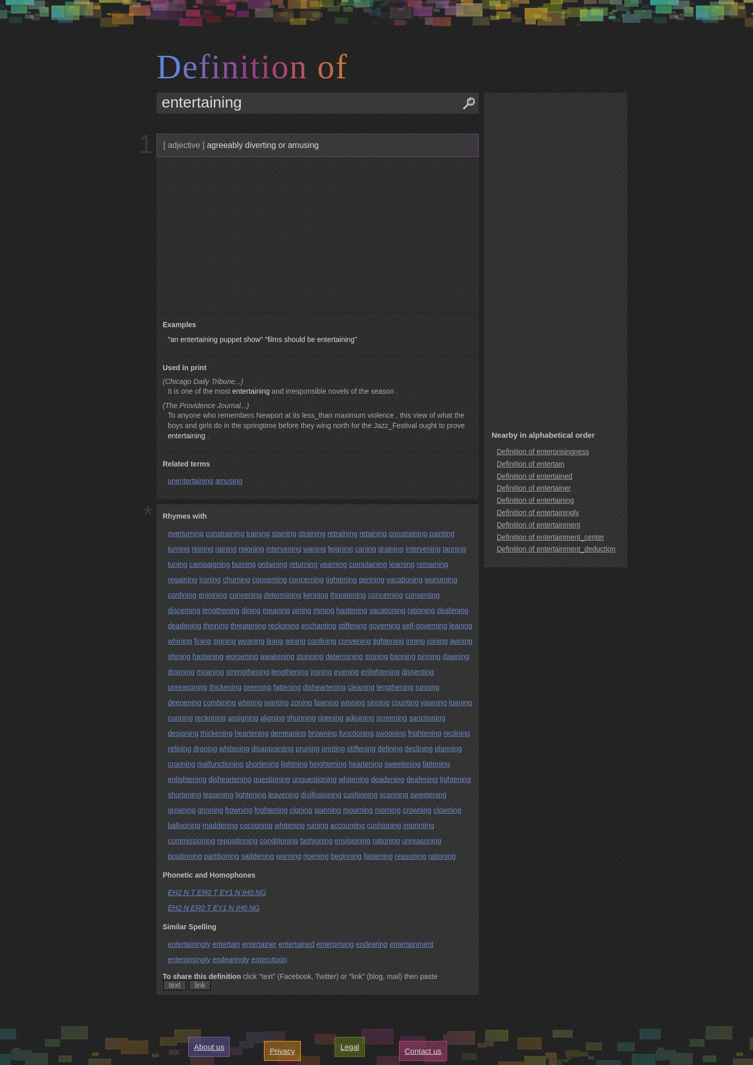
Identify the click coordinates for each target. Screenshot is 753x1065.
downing (181, 672)
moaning (210, 672)
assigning (243, 718)
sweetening (402, 764)
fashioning (316, 841)
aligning (272, 718)
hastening (351, 610)
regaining (182, 580)
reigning (251, 549)
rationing (421, 610)
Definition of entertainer (534, 488)
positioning (185, 856)
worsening (441, 580)
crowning (417, 810)
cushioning (360, 795)
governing (385, 626)
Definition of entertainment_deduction (556, 549)
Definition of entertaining (535, 500)
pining (301, 610)
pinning (428, 656)
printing (333, 748)
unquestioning (314, 779)
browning (322, 733)
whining (180, 641)
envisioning (352, 841)
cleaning (361, 687)
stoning (376, 656)
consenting (269, 580)
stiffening (352, 626)
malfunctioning (220, 764)
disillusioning (321, 795)
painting (441, 533)
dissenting (418, 672)
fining (202, 641)
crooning (181, 764)
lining (275, 641)
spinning (327, 810)
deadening (184, 626)
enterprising (334, 944)
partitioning (221, 856)
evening (346, 672)
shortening (262, 764)
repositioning (237, 841)
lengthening (221, 610)
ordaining (272, 564)
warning (288, 856)
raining (226, 549)
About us (209, 1046)
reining (202, 549)
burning (244, 564)
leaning (460, 626)
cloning (301, 810)
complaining (368, 564)
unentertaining (190, 481)
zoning (301, 702)
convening (245, 595)
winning (353, 702)
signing (224, 641)
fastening (378, 856)
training (258, 533)
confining (182, 595)
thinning (215, 626)
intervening (283, 549)
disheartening (324, 687)
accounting (347, 825)
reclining (457, 733)
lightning (294, 764)
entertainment (412, 944)
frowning (238, 810)
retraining (342, 533)
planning (448, 748)
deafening (453, 610)
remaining (432, 564)
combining (219, 702)
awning (461, 641)
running (427, 687)
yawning (433, 702)
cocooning (256, 825)
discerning (184, 610)
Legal (349, 1046)
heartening (252, 733)
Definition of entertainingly (538, 512)
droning (205, 748)
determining (282, 595)
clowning (447, 810)
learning (402, 564)
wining (295, 641)
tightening (341, 580)
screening (391, 718)
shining (179, 656)
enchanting (319, 626)
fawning (326, 702)
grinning (210, 810)
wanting (276, 702)
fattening (287, 687)
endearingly (230, 959)
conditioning (279, 841)
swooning (390, 733)
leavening (283, 795)
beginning (346, 856)
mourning (358, 810)
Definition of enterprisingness (543, 452)
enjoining (212, 595)
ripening (330, 718)
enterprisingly (189, 959)
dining (250, 610)
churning (236, 580)
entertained (296, 944)
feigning (340, 549)
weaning (251, 641)
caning (365, 549)
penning (372, 580)
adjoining (359, 718)
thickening (225, 687)
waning (314, 549)
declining (419, 748)
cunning (180, 718)
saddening (257, 856)
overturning (186, 533)
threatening (348, 595)
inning (415, 641)
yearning (333, 564)
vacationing (404, 580)
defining (390, 748)
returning (303, 564)
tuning (177, 564)
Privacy (282, 1051)
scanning (394, 795)
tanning (454, 549)
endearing (371, 944)
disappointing (272, 748)
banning (402, 656)
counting (405, 702)
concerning (306, 580)
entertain (226, 944)
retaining (373, 533)
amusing (228, 481)
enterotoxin (268, 959)
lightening (250, 795)
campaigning (209, 564)
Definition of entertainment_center (550, 537)
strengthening (248, 672)
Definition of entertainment (538, 525)
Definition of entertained (534, 476)
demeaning (288, 733)
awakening (277, 656)
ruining (317, 825)
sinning (378, 702)
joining (437, 641)
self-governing (424, 626)
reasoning (411, 856)
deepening (184, 702)
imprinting (418, 825)
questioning (271, 779)
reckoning (283, 626)
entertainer (259, 944)
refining (179, 748)
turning (179, 549)
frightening (424, 733)
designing (183, 733)
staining (284, 533)
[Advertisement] (316, 235)
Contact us (423, 1051)
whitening (234, 748)
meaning (276, 610)
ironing (210, 580)
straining (311, 533)
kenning (315, 595)
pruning (308, 748)
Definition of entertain (530, 464)
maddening (220, 825)
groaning (182, 810)
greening (257, 687)
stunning (309, 656)
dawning (455, 656)
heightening (327, 764)
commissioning (191, 841)
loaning (460, 702)
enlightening (380, 672)
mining (323, 610)
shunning (301, 718)
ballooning (184, 825)
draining (391, 549)
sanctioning (427, 718)
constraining (225, 533)
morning (388, 810)
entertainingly (189, 944)
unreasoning (187, 687)
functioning (356, 733)
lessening (218, 795)
